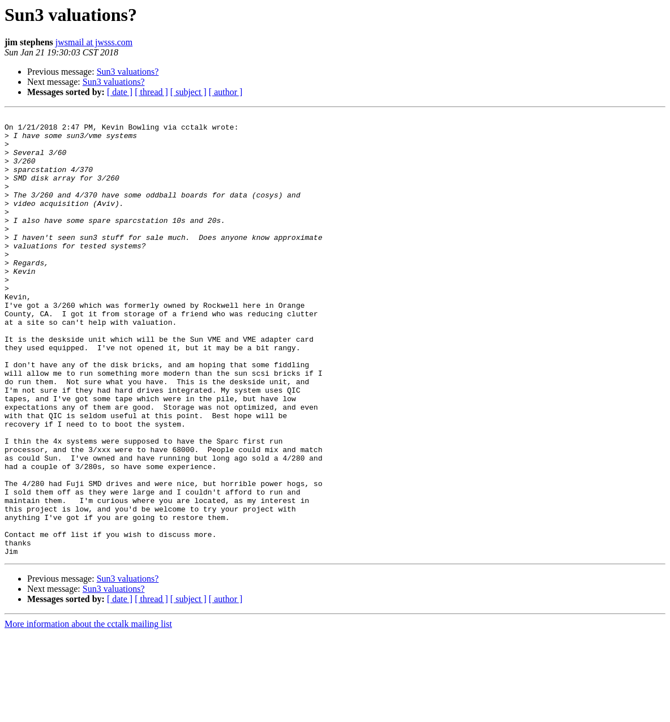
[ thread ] (151, 92)
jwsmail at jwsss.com (93, 42)
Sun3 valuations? (128, 71)
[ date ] (119, 92)
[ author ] (226, 92)
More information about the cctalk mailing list (88, 712)
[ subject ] (188, 92)
